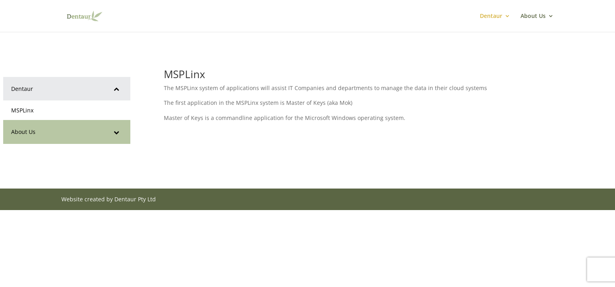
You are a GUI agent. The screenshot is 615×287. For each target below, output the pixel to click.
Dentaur (491, 16)
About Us (533, 16)
